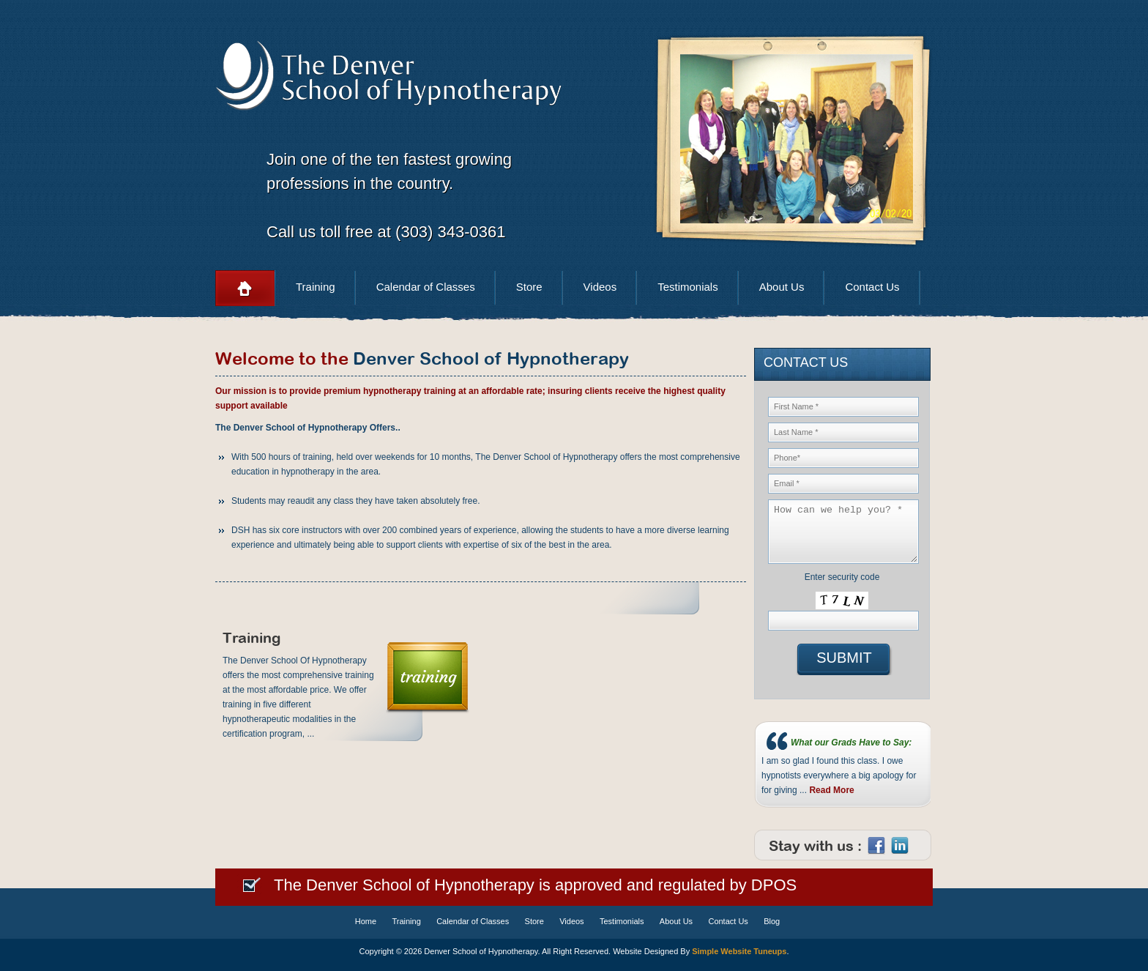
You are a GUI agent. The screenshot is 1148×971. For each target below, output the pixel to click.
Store (529, 286)
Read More (831, 790)
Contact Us (872, 286)
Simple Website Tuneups (739, 951)
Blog (772, 921)
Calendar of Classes (425, 286)
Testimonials (687, 286)
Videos (600, 286)
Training (315, 286)
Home (245, 288)
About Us (782, 286)
